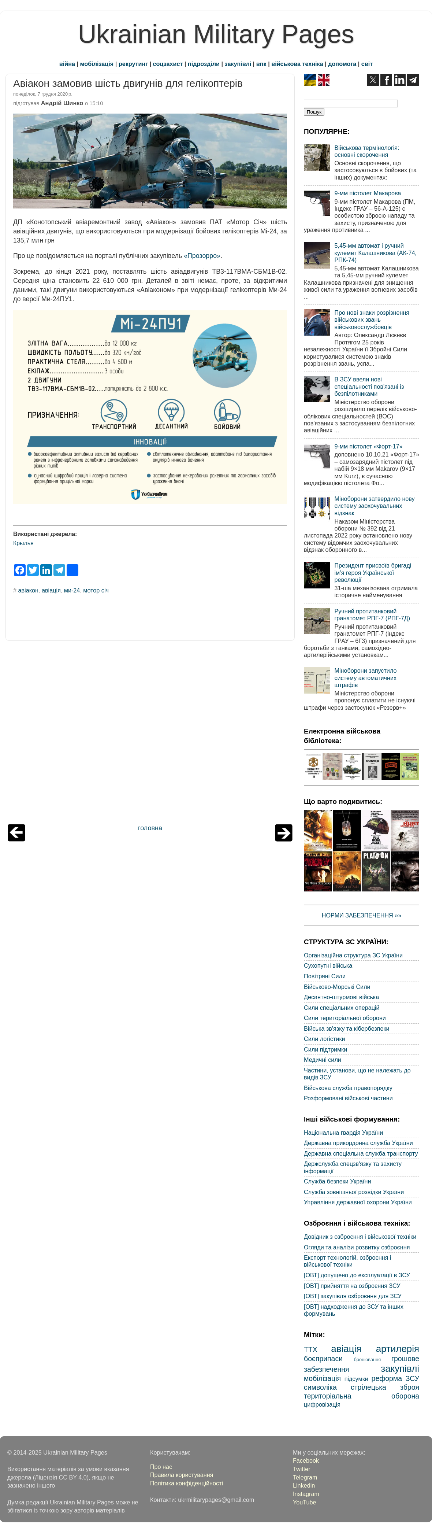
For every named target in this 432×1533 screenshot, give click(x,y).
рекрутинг (133, 63)
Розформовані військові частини (348, 1098)
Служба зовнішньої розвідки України (354, 1192)
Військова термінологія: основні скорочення (366, 151)
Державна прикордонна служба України (358, 1142)
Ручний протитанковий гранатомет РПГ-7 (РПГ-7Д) (372, 614)
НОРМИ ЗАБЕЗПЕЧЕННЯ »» (362, 915)
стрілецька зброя (385, 1387)
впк (261, 63)
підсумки (356, 1378)
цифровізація (322, 1404)
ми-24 (72, 590)
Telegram (305, 1477)
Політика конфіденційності (186, 1483)
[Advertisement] (150, 734)
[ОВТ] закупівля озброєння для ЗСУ (353, 1296)
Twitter (301, 1469)
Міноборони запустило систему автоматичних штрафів (365, 677)
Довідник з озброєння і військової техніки (360, 1236)
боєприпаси (323, 1359)
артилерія (397, 1349)
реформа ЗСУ (395, 1378)
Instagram (306, 1493)
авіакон (28, 590)
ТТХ (310, 1349)
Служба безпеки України (337, 1181)
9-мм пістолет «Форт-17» (368, 446)
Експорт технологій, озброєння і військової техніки (347, 1261)
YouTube (304, 1502)
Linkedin (304, 1485)
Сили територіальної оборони (345, 1018)
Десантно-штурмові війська (341, 997)
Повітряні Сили (325, 976)
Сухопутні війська (328, 965)
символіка (320, 1387)
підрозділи (204, 63)
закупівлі (238, 63)
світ (367, 63)
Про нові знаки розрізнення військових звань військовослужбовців (371, 319)
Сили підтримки (325, 1049)
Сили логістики (324, 1038)
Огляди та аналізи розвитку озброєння (357, 1247)
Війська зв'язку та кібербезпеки (347, 1028)
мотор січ (96, 590)
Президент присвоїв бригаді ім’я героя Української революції (372, 572)
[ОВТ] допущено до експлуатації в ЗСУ (357, 1275)
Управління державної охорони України (358, 1202)
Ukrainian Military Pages (216, 34)
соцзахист (168, 63)
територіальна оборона (361, 1396)
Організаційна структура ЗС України (353, 955)
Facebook (306, 1460)
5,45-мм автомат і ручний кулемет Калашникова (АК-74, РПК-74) (375, 252)
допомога (342, 63)
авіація (51, 590)
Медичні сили (322, 1059)
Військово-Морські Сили (337, 986)
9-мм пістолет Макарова (367, 193)
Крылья (23, 543)
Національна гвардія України (343, 1132)
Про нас (161, 1466)
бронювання (367, 1359)
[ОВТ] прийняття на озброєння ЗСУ (352, 1285)
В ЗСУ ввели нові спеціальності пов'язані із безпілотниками (369, 386)
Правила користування (181, 1474)
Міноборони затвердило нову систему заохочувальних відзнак (374, 505)
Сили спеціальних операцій (342, 1007)
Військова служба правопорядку (348, 1088)
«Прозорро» (202, 255)
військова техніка (297, 63)
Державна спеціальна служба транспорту (361, 1153)
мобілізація (97, 63)
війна (67, 63)
